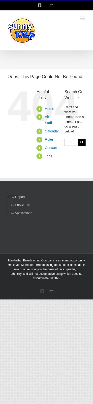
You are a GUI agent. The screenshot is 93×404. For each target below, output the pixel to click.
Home (49, 109)
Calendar (52, 131)
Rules (49, 139)
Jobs (48, 156)
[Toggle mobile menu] (83, 18)
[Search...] (71, 142)
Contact (51, 148)
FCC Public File (18, 205)
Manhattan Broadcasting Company (31, 260)
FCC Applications (19, 213)
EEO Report (16, 197)
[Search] (82, 142)
